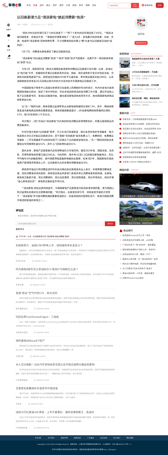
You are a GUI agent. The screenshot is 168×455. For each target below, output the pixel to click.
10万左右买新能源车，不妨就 (145, 72)
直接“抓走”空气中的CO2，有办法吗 (36, 293)
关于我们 (51, 438)
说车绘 (141, 34)
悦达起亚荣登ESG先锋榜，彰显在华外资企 (141, 124)
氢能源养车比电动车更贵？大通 (145, 59)
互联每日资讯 (22, 332)
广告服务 (90, 438)
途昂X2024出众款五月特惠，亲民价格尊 (140, 138)
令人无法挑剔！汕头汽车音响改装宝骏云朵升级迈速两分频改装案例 (55, 364)
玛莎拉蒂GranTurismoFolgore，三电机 (37, 316)
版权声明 (64, 438)
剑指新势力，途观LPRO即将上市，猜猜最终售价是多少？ (49, 245)
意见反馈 (103, 438)
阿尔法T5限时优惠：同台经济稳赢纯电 (139, 264)
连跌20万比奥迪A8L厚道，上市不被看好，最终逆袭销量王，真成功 (55, 412)
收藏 (8, 50)
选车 (42, 5)
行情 (68, 5)
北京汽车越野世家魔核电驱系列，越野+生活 (142, 152)
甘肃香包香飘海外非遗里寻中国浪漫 (37, 388)
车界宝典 (20, 285)
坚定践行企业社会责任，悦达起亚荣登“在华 (142, 129)
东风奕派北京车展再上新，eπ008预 (137, 240)
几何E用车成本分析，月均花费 (145, 85)
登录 (160, 5)
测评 (61, 5)
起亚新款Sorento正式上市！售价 (136, 235)
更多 (94, 5)
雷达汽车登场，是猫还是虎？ (141, 223)
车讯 (29, 5)
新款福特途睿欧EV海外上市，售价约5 (139, 249)
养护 (55, 5)
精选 (74, 5)
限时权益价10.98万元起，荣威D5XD (138, 143)
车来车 (19, 404)
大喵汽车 (20, 356)
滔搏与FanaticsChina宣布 (133, 278)
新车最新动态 (22, 309)
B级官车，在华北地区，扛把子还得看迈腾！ (142, 148)
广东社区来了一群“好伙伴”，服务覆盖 (139, 245)
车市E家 (22, 236)
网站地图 (130, 438)
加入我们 (116, 438)
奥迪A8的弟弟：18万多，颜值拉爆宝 (138, 273)
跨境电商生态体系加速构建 (134, 157)
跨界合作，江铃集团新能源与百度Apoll (140, 119)
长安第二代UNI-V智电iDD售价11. (137, 162)
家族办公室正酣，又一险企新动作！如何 (140, 259)
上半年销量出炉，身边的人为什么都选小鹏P (141, 196)
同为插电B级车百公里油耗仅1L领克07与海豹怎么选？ (47, 269)
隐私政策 (77, 438)
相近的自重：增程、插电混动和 (145, 98)
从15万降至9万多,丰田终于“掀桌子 (137, 268)
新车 (81, 5)
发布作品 (149, 5)
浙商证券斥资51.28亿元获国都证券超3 (139, 133)
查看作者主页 (141, 43)
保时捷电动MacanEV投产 (30, 340)
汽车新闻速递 (22, 380)
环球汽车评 (21, 261)
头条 (35, 5)
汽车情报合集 (22, 428)
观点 (48, 5)
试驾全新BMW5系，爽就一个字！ (137, 254)
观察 (88, 5)
